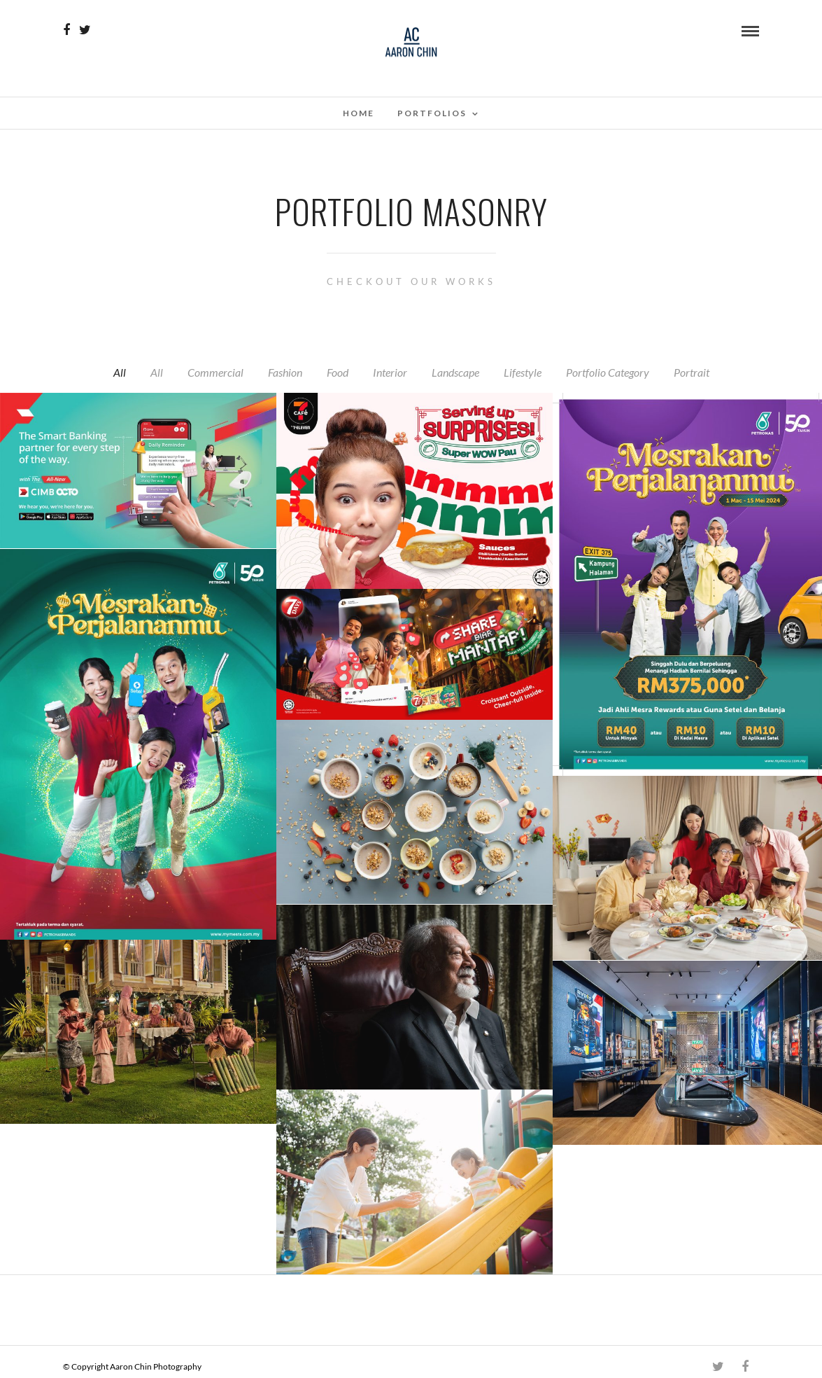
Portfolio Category (607, 372)
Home (358, 113)
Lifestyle (522, 372)
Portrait (691, 372)
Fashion (285, 372)
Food (337, 372)
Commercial (215, 372)
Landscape (455, 372)
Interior (390, 372)
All (119, 372)
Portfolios (432, 113)
